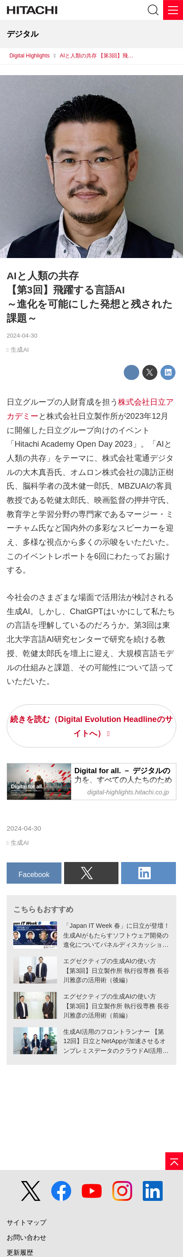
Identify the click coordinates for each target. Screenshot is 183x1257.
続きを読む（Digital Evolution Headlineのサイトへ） (91, 726)
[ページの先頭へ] (174, 1161)
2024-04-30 (22, 335)
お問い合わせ (26, 1237)
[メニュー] (173, 10)
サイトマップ (26, 1222)
